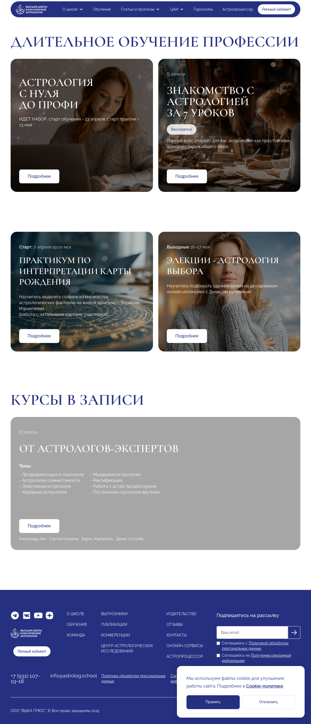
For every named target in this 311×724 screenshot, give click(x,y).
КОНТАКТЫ (177, 635)
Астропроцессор (237, 9)
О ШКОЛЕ (75, 614)
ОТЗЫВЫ (175, 624)
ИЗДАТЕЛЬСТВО (182, 614)
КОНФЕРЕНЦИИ (115, 635)
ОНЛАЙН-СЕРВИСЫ (185, 646)
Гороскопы (203, 9)
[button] (72, 9)
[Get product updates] (252, 632)
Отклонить (268, 702)
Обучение (102, 9)
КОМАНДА (76, 635)
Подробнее (39, 176)
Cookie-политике (264, 686)
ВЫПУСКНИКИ (114, 614)
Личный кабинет (276, 9)
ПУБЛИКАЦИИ (114, 624)
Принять (213, 702)
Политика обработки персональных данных (133, 678)
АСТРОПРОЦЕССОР (185, 656)
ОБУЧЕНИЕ (77, 624)
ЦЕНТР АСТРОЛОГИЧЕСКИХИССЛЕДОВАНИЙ (127, 648)
